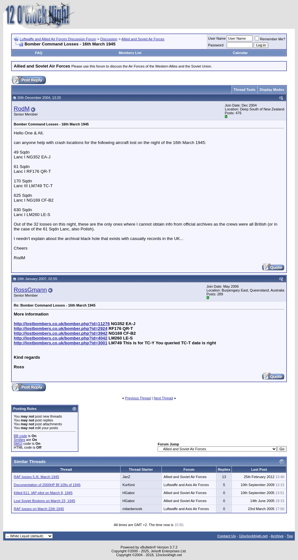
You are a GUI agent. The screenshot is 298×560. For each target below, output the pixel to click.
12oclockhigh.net (253, 536)
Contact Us (226, 536)
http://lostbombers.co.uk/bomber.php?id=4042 (60, 338)
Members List (130, 53)
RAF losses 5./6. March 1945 (36, 477)
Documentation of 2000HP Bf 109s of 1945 (47, 485)
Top (290, 536)
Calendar (240, 53)
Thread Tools (244, 90)
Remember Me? (270, 39)
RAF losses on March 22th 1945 (39, 509)
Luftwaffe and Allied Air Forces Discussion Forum (58, 39)
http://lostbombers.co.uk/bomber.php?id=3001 (60, 342)
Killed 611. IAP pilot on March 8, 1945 (43, 493)
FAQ (39, 53)
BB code (20, 436)
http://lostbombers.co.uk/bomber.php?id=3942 (60, 333)
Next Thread (163, 398)
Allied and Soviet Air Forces (143, 39)
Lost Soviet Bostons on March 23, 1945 (44, 501)
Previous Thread (138, 398)
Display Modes (272, 90)
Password (216, 45)
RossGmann (30, 289)
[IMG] (18, 443)
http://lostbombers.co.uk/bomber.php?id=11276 (62, 323)
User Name (217, 38)
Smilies (19, 440)
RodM (22, 108)
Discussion (108, 39)
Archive (277, 536)
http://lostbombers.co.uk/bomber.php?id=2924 (60, 328)
